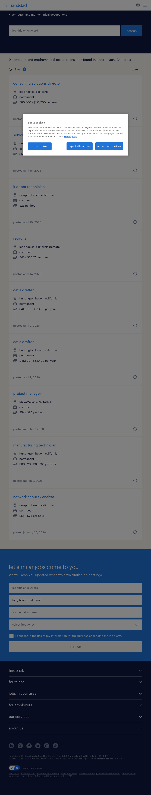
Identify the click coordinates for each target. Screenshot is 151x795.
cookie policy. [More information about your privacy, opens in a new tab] (70, 136)
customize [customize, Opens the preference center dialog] (40, 146)
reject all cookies (79, 146)
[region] (75, 135)
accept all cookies (109, 146)
